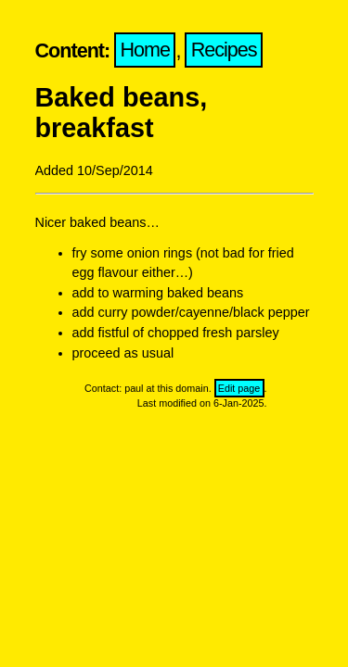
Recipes (224, 50)
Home (146, 50)
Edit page (239, 388)
